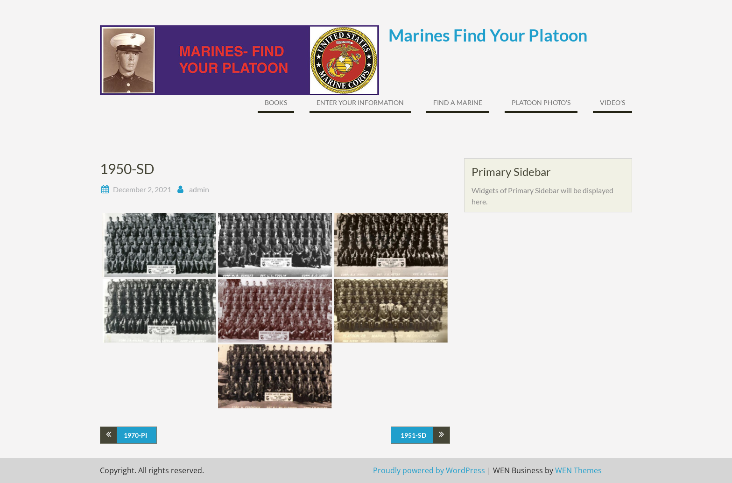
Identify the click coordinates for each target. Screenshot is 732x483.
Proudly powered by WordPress (429, 470)
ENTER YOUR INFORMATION (360, 102)
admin (199, 189)
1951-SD (413, 435)
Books (276, 102)
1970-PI (135, 435)
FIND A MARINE (457, 102)
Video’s (612, 102)
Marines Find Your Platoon (487, 35)
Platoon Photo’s (541, 102)
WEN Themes (578, 470)
